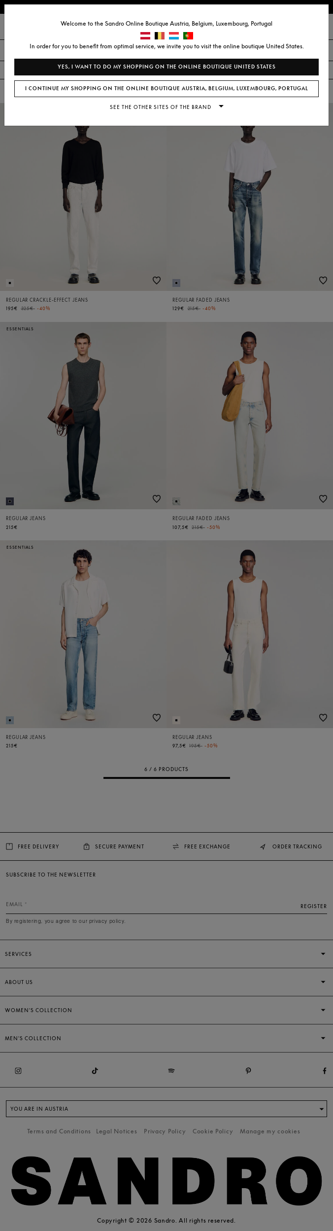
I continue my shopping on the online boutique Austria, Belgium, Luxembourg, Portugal (166, 88)
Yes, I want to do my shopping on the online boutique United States (167, 67)
